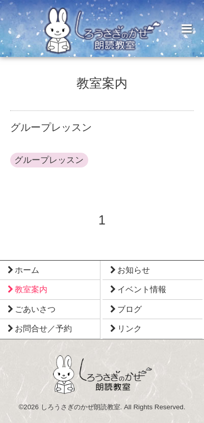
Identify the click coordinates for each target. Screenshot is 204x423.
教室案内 (102, 83)
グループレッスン (49, 160)
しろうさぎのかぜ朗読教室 (80, 407)
